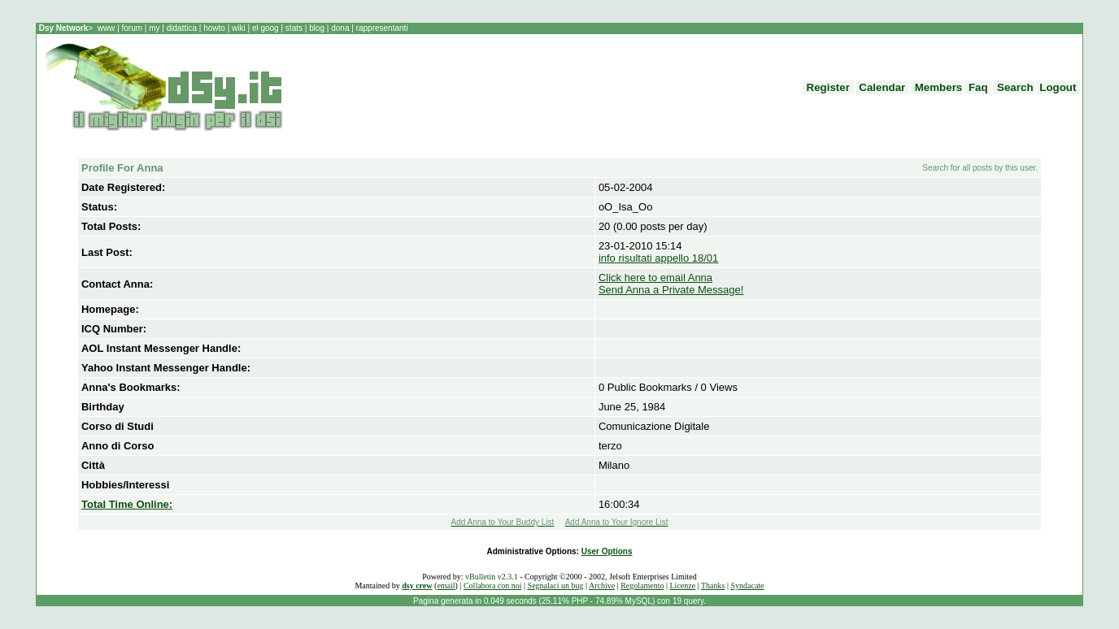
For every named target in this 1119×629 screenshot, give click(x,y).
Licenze (683, 585)
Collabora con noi (493, 585)
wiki (238, 28)
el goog (266, 28)
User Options (607, 551)
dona (340, 28)
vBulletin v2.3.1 (491, 576)
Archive (602, 585)
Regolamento (642, 585)
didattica (181, 28)
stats (295, 28)
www (107, 28)
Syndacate (747, 585)
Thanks (713, 585)
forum (132, 28)
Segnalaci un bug (556, 585)
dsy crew (417, 585)
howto (214, 28)
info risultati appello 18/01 (658, 258)
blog (316, 28)
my (155, 28)
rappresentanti (381, 28)
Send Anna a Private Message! (671, 290)
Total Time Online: (126, 504)
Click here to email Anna (655, 277)
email (446, 585)
